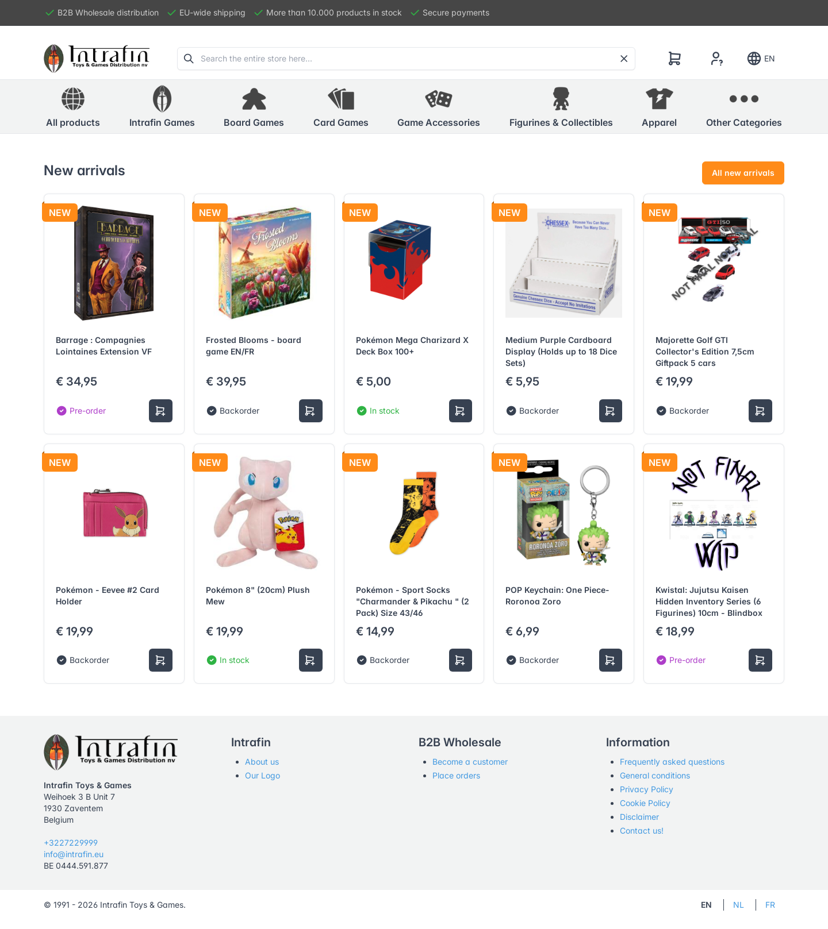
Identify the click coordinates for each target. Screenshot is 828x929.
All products (73, 106)
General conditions (655, 775)
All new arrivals (743, 173)
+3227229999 (71, 842)
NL (738, 904)
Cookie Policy (645, 803)
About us (262, 761)
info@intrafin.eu (73, 854)
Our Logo (262, 775)
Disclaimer (639, 817)
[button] (162, 107)
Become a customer (470, 761)
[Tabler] (97, 58)
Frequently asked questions (672, 761)
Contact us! (642, 830)
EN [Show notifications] (760, 59)
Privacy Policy (646, 789)
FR (770, 904)
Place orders (456, 775)
